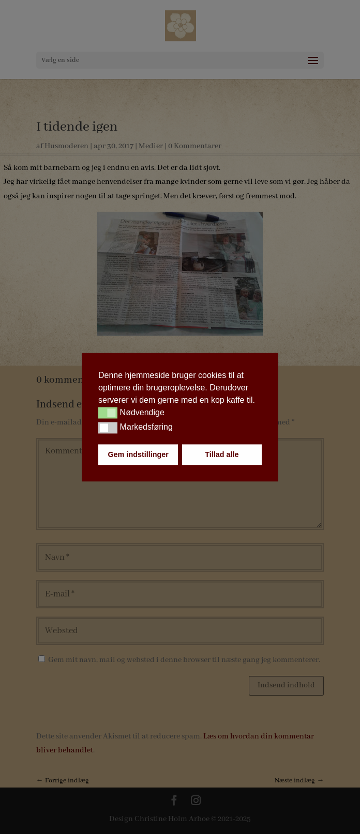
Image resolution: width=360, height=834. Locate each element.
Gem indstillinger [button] (138, 454)
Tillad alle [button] (221, 454)
